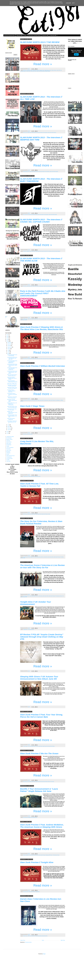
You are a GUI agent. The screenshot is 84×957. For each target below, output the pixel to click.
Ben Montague (9, 437)
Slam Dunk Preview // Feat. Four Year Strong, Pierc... (12, 407)
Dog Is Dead (8, 443)
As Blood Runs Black (10, 436)
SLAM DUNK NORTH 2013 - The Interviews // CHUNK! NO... (12, 368)
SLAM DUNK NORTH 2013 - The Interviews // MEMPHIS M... (12, 361)
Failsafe (7, 446)
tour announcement (31, 629)
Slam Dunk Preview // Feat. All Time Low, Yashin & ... (12, 388)
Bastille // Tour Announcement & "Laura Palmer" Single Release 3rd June (39, 790)
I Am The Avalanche (9, 447)
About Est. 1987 (45, 35)
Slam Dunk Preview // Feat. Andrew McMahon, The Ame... (12, 416)
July (8, 350)
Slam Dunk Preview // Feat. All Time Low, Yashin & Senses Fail (39, 485)
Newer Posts (22, 940)
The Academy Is (57, 400)
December (9, 342)
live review (29, 476)
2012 (8, 431)
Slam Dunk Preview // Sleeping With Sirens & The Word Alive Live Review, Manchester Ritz (41, 328)
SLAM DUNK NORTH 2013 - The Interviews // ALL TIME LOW (12, 358)
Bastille (29, 817)
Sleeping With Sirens (52, 358)
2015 (8, 337)
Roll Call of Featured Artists (9, 35)
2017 (8, 334)
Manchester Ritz (30, 358)
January (9, 429)
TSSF (24, 557)
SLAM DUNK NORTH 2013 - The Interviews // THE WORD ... (12, 372)
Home (43, 940)
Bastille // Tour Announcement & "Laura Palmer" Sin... (12, 412)
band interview (25, 400)
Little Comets (8, 450)
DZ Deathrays (8, 444)
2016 (8, 336)
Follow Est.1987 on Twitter (21, 35)
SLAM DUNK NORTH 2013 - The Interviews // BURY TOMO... (12, 365)
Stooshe (25, 319)
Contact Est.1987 (53, 35)
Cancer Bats (25, 746)
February (9, 428)
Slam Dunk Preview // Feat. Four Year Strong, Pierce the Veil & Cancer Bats (41, 716)
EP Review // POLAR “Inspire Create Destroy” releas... (12, 400)
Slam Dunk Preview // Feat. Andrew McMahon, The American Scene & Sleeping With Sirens (42, 826)
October (9, 345)
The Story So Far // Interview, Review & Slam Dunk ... (11, 390)
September (10, 347)
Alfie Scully (25, 781)
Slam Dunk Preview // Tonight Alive (36, 862)
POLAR (7, 454)
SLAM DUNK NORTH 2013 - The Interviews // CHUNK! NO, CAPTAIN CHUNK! (41, 220)
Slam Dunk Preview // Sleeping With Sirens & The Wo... (12, 378)
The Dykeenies (9, 457)
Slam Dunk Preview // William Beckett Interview (42, 366)
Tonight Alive (25, 629)
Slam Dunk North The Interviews (42, 132)
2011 (8, 433)
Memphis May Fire (26, 171)
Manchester (25, 358)
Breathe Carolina (9, 439)
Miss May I (8, 451)
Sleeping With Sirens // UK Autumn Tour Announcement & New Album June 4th (39, 677)
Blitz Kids (29, 70)
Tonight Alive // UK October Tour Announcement (12, 397)
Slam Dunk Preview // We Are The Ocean (39, 753)
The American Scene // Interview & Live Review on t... (12, 394)
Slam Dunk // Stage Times (32, 406)
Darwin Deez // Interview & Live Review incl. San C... (12, 422)
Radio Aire (22, 319)
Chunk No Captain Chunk (40, 70)
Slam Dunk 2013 (34, 132)
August (9, 348)
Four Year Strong (30, 746)
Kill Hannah (8, 448)
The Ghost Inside (9, 458)
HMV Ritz (29, 935)
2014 (8, 339)
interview (32, 935)
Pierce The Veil (35, 746)
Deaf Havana (47, 70)
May (8, 353)
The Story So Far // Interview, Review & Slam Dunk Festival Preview (41, 522)
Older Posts (63, 940)
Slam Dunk (29, 132)
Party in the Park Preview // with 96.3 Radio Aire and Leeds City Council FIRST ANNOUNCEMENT (42, 293)
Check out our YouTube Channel (34, 35)
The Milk (7, 459)
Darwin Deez (25, 935)
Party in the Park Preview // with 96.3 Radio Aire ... (12, 375)
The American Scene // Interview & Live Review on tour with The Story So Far (42, 566)
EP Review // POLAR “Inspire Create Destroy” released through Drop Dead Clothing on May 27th (41, 636)
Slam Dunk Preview (46, 358)
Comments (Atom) (28, 942)
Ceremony (8, 440)
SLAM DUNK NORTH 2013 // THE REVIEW (39, 42)
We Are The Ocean (51, 781)
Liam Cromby (29, 781)
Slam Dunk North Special (52, 132)
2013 (8, 341)
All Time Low (25, 70)
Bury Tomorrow (33, 70)
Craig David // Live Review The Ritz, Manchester (12, 385)
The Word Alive (54, 286)
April (8, 424)
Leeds (58, 70)
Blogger (44, 953)
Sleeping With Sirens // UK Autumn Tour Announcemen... (12, 403)
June (8, 351)
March (9, 426)
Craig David (25, 476)
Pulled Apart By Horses (10, 455)
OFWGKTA (8, 452)
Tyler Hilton (8, 461)
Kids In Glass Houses (52, 70)
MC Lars (60, 70)
